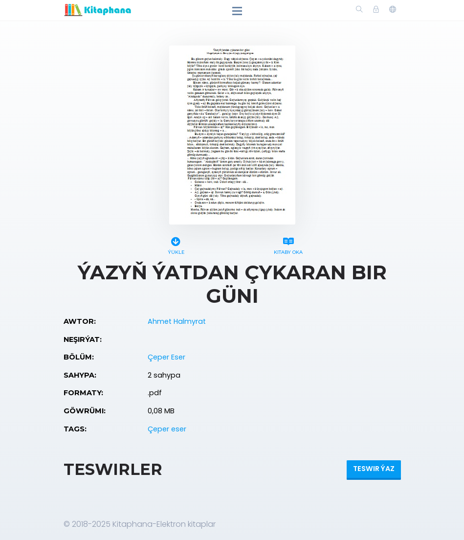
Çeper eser (167, 429)
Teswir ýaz (374, 468)
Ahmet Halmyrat (177, 321)
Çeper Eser (166, 357)
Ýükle (176, 244)
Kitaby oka (288, 244)
